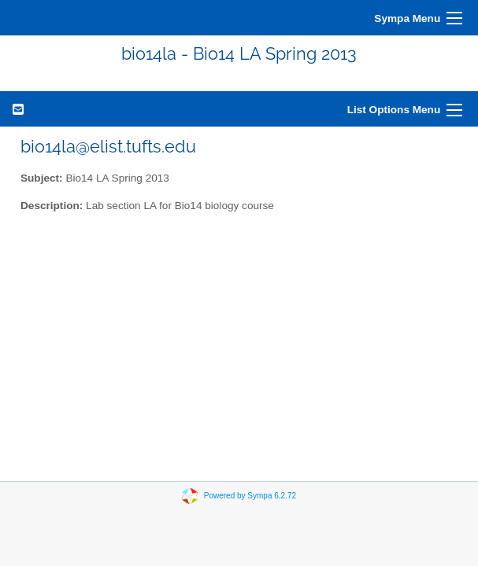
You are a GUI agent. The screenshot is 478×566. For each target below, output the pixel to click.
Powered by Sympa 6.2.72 (250, 495)
